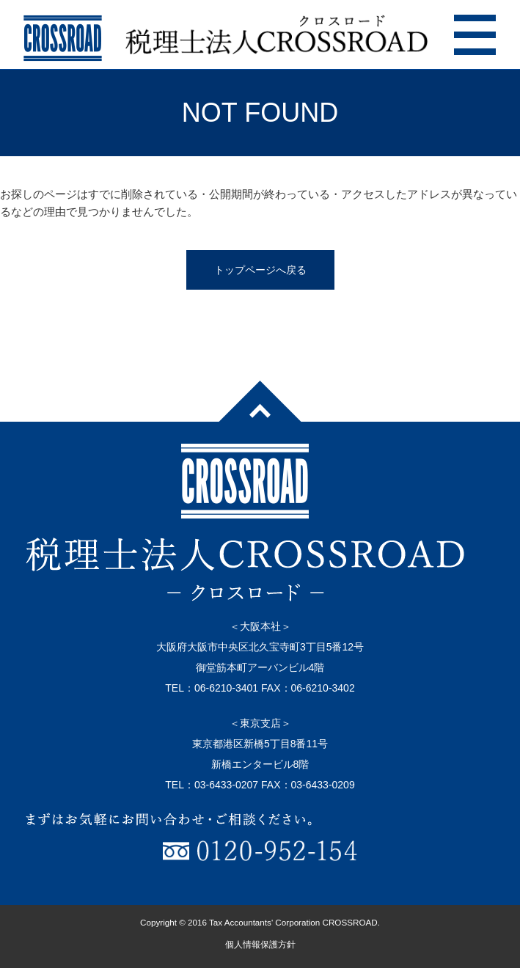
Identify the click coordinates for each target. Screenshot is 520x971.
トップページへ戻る (260, 270)
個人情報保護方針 (260, 944)
